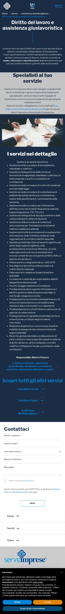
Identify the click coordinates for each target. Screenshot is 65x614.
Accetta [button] (47, 602)
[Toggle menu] (58, 6)
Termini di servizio (20, 492)
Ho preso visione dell (21, 480)
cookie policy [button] (37, 582)
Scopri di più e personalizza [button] (32, 608)
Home (14, 540)
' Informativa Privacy (28, 480)
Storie (14, 516)
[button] (61, 572)
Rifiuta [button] (17, 602)
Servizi (14, 528)
